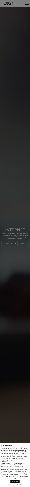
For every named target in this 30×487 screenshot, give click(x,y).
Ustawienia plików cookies (15, 484)
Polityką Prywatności (18, 476)
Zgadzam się (15, 481)
